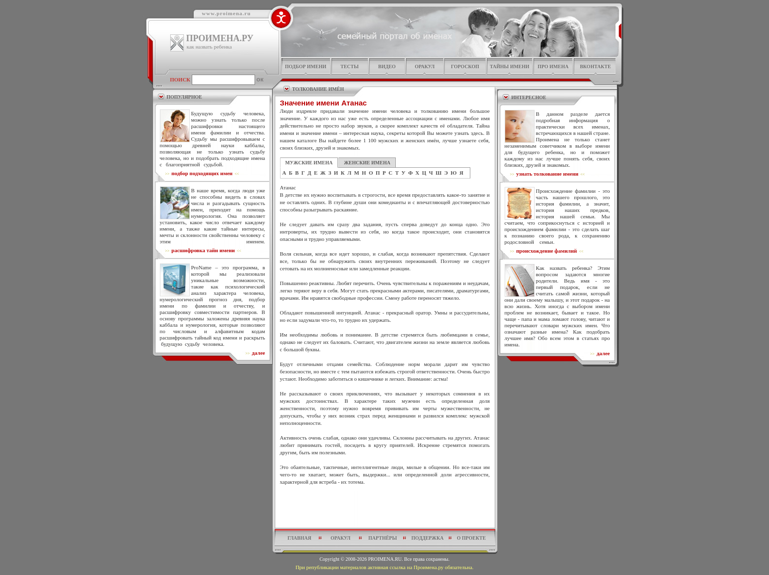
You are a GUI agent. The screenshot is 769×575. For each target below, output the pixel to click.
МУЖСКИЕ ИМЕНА (309, 162)
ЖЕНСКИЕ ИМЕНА (367, 162)
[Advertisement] (385, 509)
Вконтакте (595, 66)
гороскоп (465, 66)
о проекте (471, 538)
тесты (349, 66)
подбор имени (305, 66)
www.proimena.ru (226, 13)
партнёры (382, 538)
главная (299, 538)
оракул (425, 66)
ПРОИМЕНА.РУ (220, 38)
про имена (553, 66)
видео (387, 66)
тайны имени (510, 66)
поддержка (427, 538)
